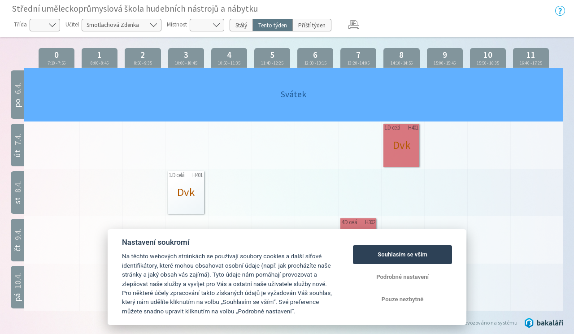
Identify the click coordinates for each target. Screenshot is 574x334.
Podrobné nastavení (402, 276)
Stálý (241, 25)
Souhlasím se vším (402, 254)
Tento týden (272, 25)
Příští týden (312, 25)
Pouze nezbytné (403, 299)
